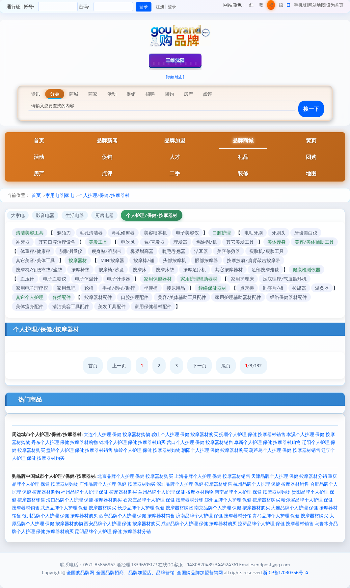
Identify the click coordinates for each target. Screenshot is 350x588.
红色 (251, 6)
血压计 (27, 279)
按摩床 (140, 269)
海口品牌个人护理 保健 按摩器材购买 (84, 499)
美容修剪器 (228, 251)
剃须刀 (64, 232)
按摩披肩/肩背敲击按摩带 (253, 260)
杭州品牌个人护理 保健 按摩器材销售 (271, 484)
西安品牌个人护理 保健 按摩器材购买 (122, 523)
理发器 (180, 242)
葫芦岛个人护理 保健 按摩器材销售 (284, 450)
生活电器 (75, 215)
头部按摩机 (174, 260)
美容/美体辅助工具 (314, 242)
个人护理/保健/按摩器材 (104, 195)
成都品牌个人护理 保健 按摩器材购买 (199, 523)
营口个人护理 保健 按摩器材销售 (200, 442)
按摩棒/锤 (143, 260)
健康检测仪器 (306, 269)
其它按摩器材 (229, 269)
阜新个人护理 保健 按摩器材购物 (267, 442)
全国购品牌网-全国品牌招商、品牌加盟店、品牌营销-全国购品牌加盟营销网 (145, 572)
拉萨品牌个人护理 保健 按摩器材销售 (275, 523)
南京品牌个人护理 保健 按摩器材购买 (232, 507)
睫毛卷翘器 (173, 251)
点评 (107, 173)
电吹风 (128, 242)
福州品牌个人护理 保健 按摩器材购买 (99, 492)
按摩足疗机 (194, 269)
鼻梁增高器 (141, 251)
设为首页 (334, 5)
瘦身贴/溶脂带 (106, 251)
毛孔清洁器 (91, 232)
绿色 (281, 6)
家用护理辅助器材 (198, 279)
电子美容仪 (187, 232)
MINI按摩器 (112, 260)
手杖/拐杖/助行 (118, 288)
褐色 (271, 6)
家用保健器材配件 (153, 306)
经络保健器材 (212, 288)
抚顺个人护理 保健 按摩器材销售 (252, 434)
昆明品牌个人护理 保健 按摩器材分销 (112, 531)
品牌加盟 (174, 140)
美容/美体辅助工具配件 (182, 297)
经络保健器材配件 (288, 297)
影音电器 (45, 215)
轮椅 (89, 288)
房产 (39, 173)
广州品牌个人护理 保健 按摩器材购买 (117, 484)
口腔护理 (221, 232)
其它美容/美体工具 (35, 260)
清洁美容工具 (29, 232)
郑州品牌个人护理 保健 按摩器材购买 (242, 499)
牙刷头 (278, 232)
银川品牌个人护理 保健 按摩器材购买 (60, 515)
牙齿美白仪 (305, 232)
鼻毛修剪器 (123, 232)
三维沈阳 (175, 60)
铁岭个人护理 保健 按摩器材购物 (147, 450)
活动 (39, 157)
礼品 (243, 157)
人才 (175, 157)
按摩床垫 (165, 269)
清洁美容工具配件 (70, 306)
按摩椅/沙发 (111, 269)
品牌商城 (243, 140)
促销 (107, 157)
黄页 (311, 140)
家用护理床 (242, 279)
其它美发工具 (240, 242)
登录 (172, 6)
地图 (311, 173)
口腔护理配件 (134, 297)
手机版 (300, 5)
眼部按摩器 (206, 260)
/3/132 (253, 365)
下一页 (199, 365)
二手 (175, 173)
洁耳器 (201, 251)
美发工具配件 (112, 306)
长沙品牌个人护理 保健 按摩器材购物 (155, 507)
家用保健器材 (158, 279)
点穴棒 (247, 288)
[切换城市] (175, 77)
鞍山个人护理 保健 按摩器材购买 (184, 434)
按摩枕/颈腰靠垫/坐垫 (39, 269)
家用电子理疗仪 (32, 288)
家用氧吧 (66, 288)
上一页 (119, 365)
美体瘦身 (276, 242)
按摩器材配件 (98, 297)
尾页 (225, 365)
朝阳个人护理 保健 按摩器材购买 (214, 450)
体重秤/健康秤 (35, 251)
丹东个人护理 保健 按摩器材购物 (64, 442)
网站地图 (316, 5)
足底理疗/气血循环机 (285, 279)
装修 (243, 173)
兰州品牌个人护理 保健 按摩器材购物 (176, 492)
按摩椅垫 (80, 269)
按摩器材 (77, 260)
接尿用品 (176, 288)
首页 (39, 140)
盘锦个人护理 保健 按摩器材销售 (79, 450)
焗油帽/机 (206, 242)
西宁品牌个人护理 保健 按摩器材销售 (137, 515)
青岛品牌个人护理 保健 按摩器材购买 (290, 515)
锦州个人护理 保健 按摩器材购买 (132, 442)
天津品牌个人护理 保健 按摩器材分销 (289, 476)
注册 (160, 6)
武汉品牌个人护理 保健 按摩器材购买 (78, 507)
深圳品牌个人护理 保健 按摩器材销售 (194, 484)
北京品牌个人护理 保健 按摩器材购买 (135, 476)
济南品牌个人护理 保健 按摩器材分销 (214, 515)
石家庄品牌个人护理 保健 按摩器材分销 (163, 499)
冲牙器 (23, 242)
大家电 (18, 215)
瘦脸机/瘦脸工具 (266, 251)
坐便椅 (151, 288)
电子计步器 (118, 279)
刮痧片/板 (273, 288)
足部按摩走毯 (265, 269)
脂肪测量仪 (70, 251)
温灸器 (322, 288)
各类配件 (61, 297)
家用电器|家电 (59, 195)
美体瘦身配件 (29, 306)
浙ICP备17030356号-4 (285, 572)
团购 (311, 157)
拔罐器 (299, 288)
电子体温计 (86, 279)
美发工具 (98, 242)
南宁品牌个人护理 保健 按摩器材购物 (252, 492)
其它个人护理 (29, 297)
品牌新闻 (107, 140)
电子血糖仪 (54, 279)
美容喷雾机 (155, 232)
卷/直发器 (154, 242)
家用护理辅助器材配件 (238, 297)
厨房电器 (104, 215)
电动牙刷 (253, 232)
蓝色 (261, 6)
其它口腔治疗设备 (57, 242)
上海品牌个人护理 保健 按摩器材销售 (212, 476)
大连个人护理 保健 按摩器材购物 (117, 434)
